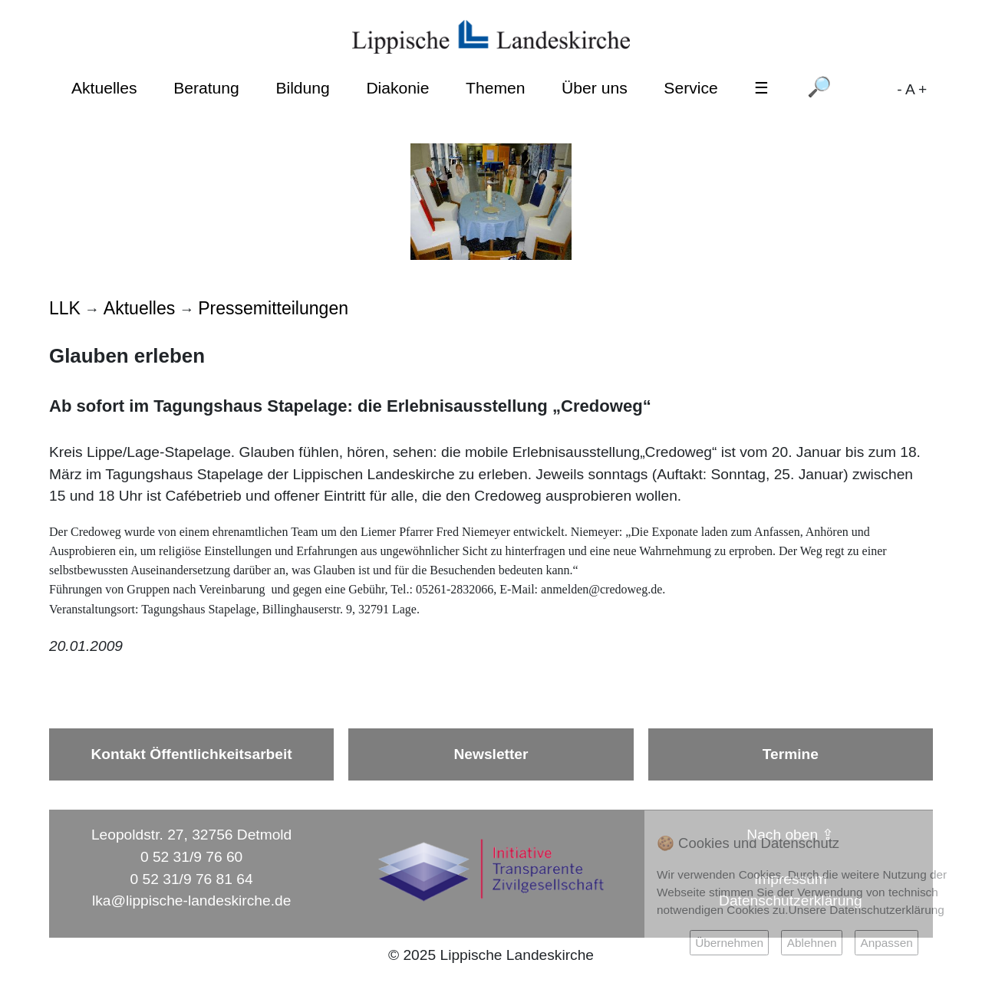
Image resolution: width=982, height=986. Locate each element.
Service (690, 88)
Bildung (302, 88)
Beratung (206, 88)
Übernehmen (729, 942)
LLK (65, 308)
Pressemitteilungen (273, 308)
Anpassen (886, 942)
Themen (495, 88)
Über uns (595, 88)
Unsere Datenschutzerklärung (866, 909)
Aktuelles (104, 88)
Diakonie (397, 88)
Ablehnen (812, 942)
